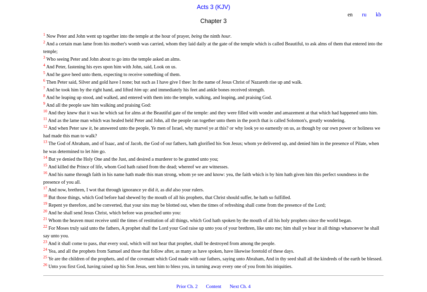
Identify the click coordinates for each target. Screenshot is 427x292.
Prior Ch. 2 (187, 286)
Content (214, 286)
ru (365, 14)
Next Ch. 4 (240, 286)
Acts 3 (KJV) (213, 7)
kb (379, 14)
